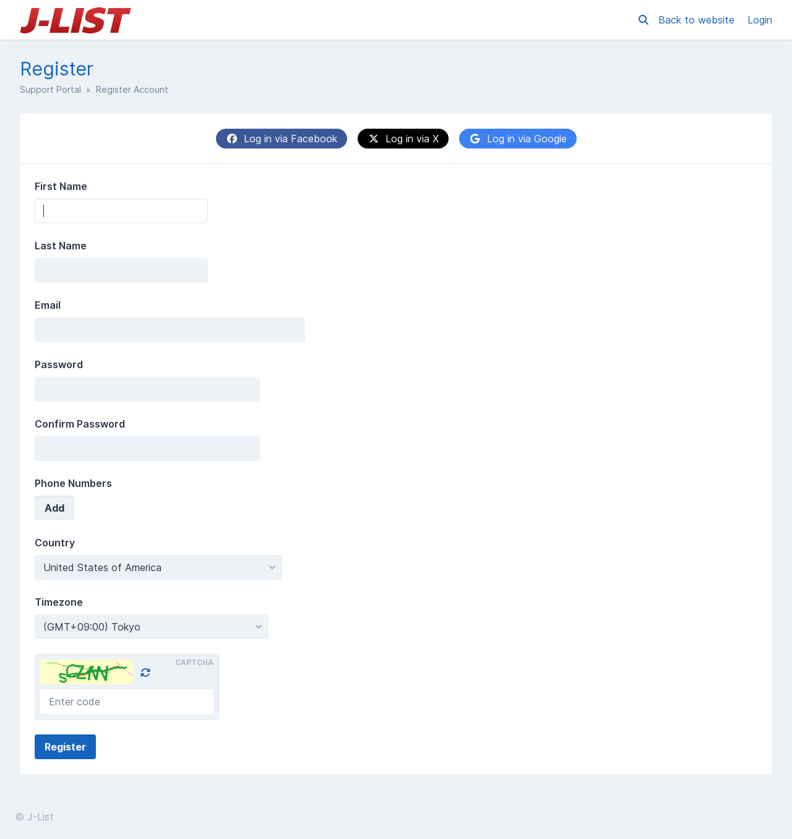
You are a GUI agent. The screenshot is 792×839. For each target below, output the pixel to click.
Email (48, 305)
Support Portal (50, 89)
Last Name (61, 245)
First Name (61, 186)
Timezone (59, 602)
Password (59, 364)
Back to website (698, 20)
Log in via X (403, 138)
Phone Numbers (73, 483)
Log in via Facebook (281, 138)
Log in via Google (518, 138)
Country (55, 542)
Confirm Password (80, 424)
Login (759, 20)
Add (54, 508)
